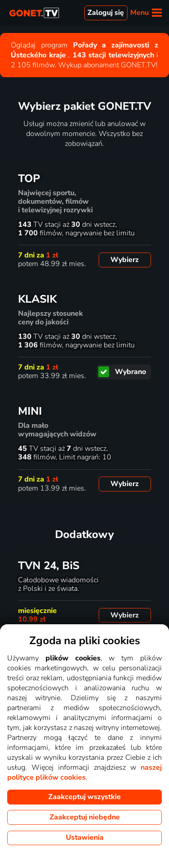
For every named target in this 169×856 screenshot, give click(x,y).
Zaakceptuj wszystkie (84, 797)
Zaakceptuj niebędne (85, 817)
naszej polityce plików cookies (84, 772)
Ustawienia (85, 837)
